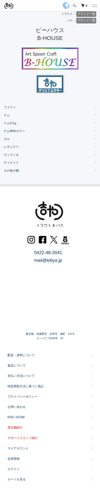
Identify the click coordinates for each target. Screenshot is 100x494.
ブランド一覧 (86, 13)
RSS (11, 417)
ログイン (14, 469)
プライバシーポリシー (23, 396)
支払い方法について (21, 375)
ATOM (20, 417)
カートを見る (17, 479)
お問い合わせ (17, 406)
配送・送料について (21, 355)
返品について (17, 365)
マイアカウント (18, 448)
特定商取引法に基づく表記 (26, 386)
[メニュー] (94, 5)
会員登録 (14, 458)
